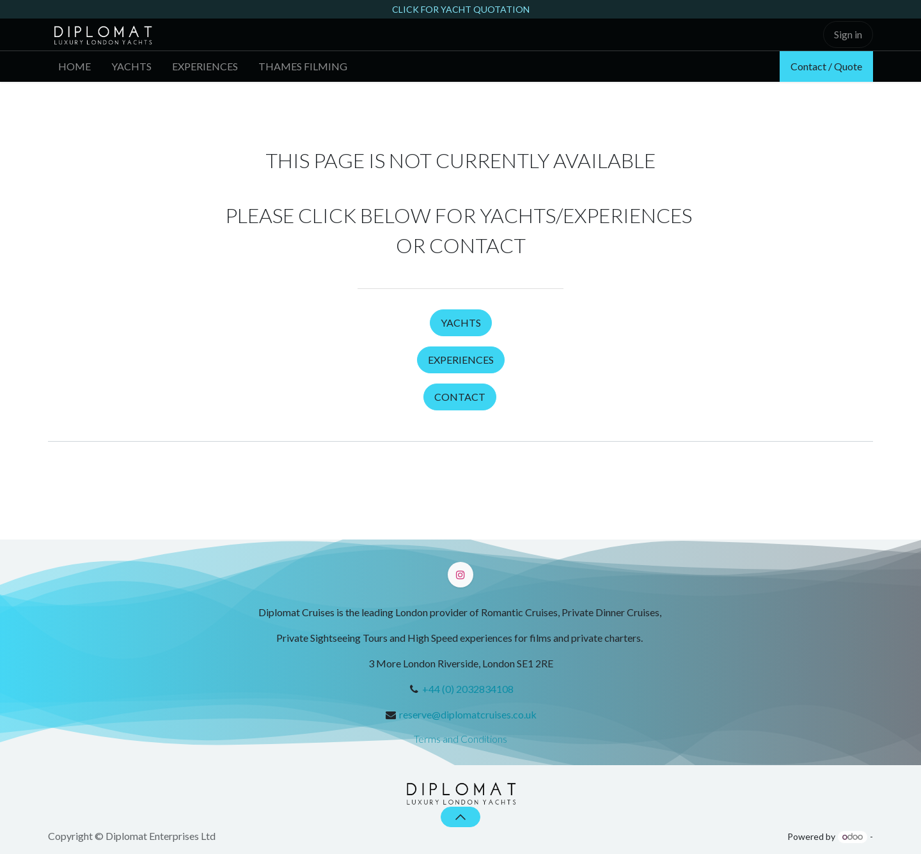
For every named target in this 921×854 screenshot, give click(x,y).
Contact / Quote (826, 66)
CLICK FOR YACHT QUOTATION (461, 9)
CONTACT (459, 397)
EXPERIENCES (461, 359)
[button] (460, 817)
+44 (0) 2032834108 (468, 689)
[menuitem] (74, 66)
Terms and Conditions (460, 739)
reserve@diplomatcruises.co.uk (468, 714)
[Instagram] (460, 574)
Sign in (848, 34)
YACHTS (461, 322)
